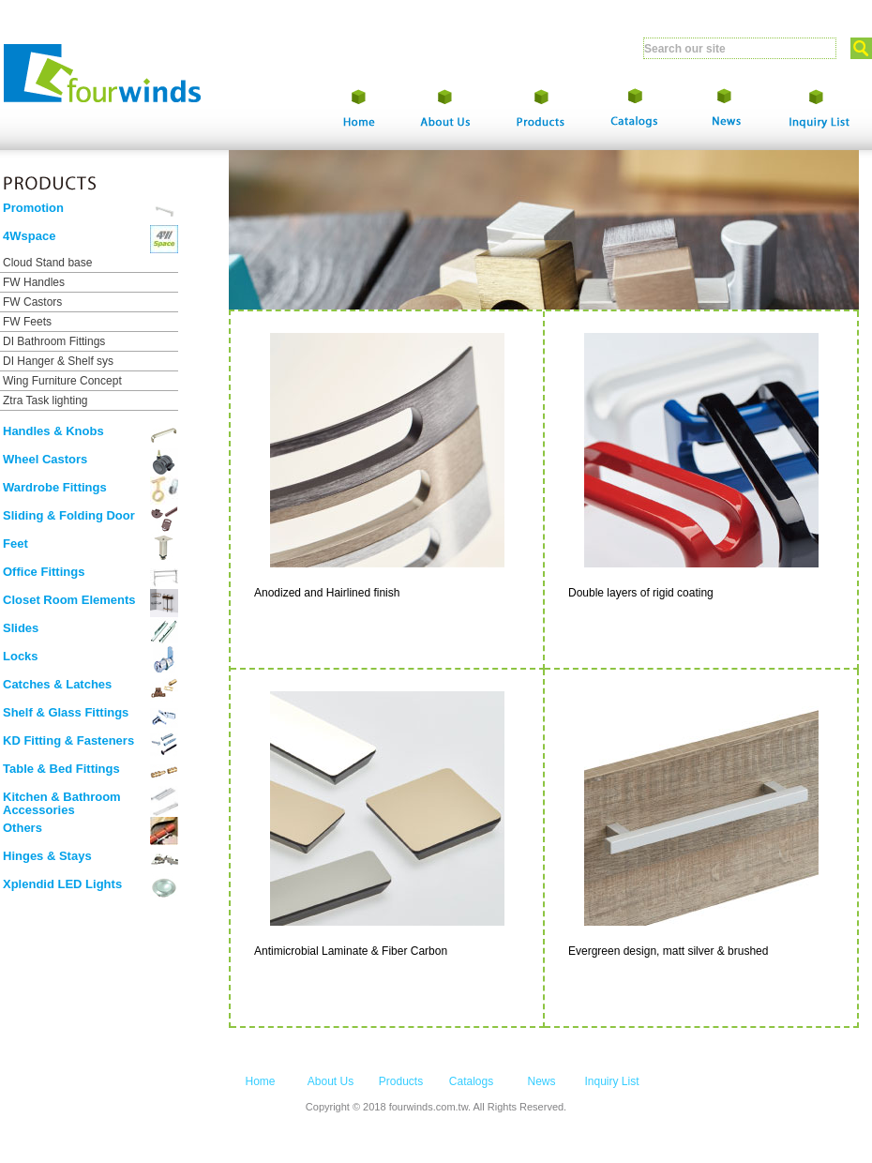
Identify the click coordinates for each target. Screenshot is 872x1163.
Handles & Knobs (53, 431)
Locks (20, 656)
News (541, 1081)
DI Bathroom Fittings (54, 341)
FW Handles (34, 282)
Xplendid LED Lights (62, 884)
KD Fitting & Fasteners (68, 740)
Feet (15, 543)
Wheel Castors (45, 459)
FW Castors (32, 302)
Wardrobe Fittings (55, 487)
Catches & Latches (57, 684)
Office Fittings (43, 572)
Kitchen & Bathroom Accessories (62, 803)
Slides (20, 628)
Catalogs (471, 1081)
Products (401, 1081)
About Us (330, 1081)
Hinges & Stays (47, 856)
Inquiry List (611, 1081)
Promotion (33, 208)
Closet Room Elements (69, 600)
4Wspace (29, 236)
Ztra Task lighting (45, 400)
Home (260, 1081)
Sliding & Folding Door (69, 515)
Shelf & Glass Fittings (65, 712)
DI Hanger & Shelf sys (58, 361)
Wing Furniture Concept (62, 380)
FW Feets (27, 321)
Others (22, 828)
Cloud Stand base (47, 262)
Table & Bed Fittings (61, 769)
